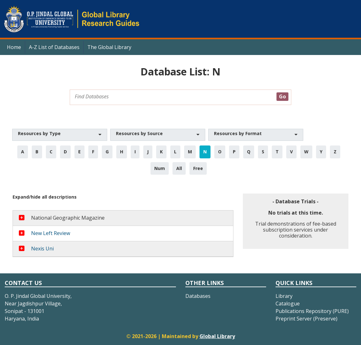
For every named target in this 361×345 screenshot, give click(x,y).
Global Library (217, 336)
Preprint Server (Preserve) (306, 318)
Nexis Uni (42, 248)
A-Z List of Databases (54, 47)
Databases (198, 296)
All (179, 168)
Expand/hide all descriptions (45, 197)
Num (159, 168)
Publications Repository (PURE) (312, 311)
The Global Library (109, 47)
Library (284, 296)
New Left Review (50, 233)
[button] (60, 134)
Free (198, 168)
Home (14, 47)
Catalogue (288, 303)
